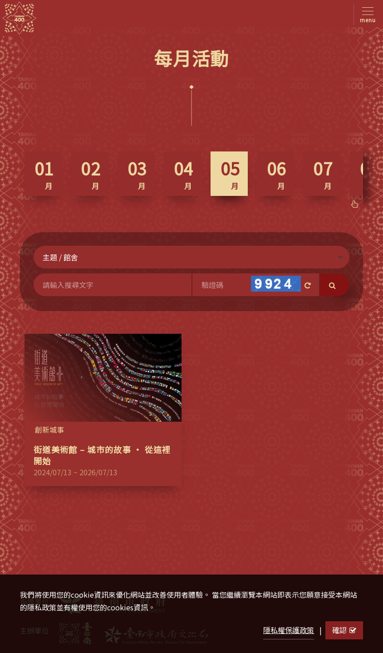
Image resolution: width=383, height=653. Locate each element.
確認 (344, 629)
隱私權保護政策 (288, 629)
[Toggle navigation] (366, 14)
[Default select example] (191, 257)
